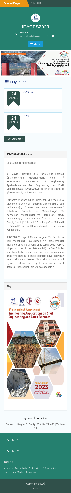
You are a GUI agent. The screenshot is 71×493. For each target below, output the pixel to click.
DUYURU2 (35, 3)
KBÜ (35, 488)
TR (47, 36)
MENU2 (13, 451)
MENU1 (13, 440)
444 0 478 (24, 33)
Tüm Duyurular (14, 138)
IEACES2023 (35, 26)
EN (53, 36)
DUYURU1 (28, 116)
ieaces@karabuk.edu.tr (30, 36)
